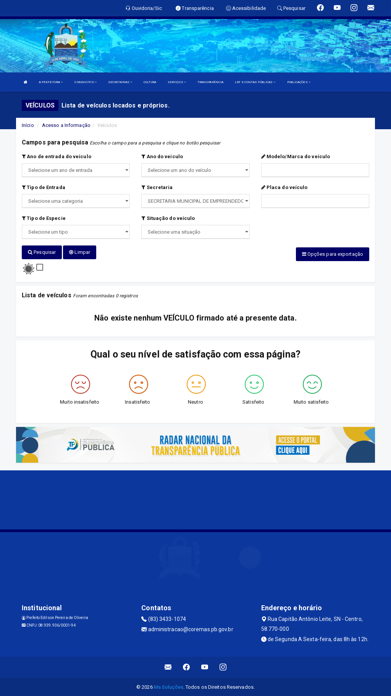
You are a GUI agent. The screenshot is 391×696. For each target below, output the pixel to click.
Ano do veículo (162, 156)
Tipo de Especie (44, 218)
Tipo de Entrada (43, 187)
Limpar (79, 252)
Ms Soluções (168, 686)
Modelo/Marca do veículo (295, 156)
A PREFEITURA (51, 82)
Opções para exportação (332, 254)
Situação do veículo (168, 218)
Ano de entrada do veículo (56, 156)
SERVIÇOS (177, 82)
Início (28, 125)
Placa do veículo (284, 187)
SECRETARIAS (120, 82)
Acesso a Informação (66, 125)
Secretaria (157, 187)
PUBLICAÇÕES (298, 82)
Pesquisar (42, 252)
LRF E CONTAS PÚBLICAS (255, 82)
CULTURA (150, 82)
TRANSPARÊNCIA (210, 82)
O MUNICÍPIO (85, 82)
